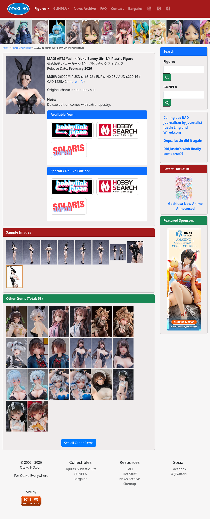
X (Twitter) (179, 474)
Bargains (135, 8)
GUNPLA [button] (60, 8)
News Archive (85, 8)
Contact (117, 8)
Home (5, 47)
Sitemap (129, 484)
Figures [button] (40, 8)
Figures (169, 61)
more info (75, 81)
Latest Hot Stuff (176, 169)
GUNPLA (170, 87)
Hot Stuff (130, 474)
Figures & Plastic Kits (21, 47)
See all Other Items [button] (78, 443)
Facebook (178, 469)
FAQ (103, 8)
